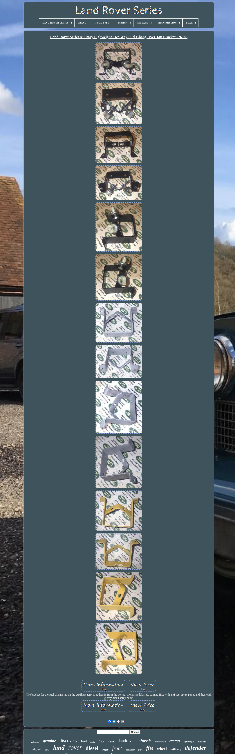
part (140, 749)
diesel (92, 748)
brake (92, 742)
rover (75, 747)
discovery (68, 740)
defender (195, 747)
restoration (160, 741)
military (175, 749)
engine (202, 741)
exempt (174, 741)
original (36, 749)
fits (149, 748)
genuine (49, 741)
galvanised (35, 742)
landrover (127, 740)
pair (47, 749)
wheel (162, 748)
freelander (130, 749)
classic (111, 741)
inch (101, 741)
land (58, 747)
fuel (84, 741)
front (117, 748)
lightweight (189, 741)
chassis (145, 740)
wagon (105, 749)
